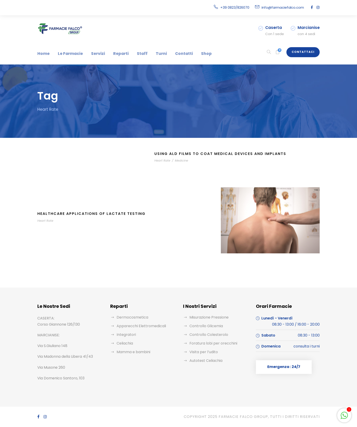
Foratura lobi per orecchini (210, 343)
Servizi (93, 53)
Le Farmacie (67, 53)
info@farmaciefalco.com (285, 7)
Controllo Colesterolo (206, 335)
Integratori (125, 335)
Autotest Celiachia (204, 361)
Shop (191, 53)
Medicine (178, 160)
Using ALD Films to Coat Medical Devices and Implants (222, 154)
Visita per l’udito (202, 352)
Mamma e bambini (132, 352)
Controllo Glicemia (204, 326)
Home (42, 53)
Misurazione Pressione (207, 317)
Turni (151, 53)
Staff (133, 53)
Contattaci (304, 52)
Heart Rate (161, 160)
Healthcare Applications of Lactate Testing (93, 214)
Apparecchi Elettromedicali (138, 326)
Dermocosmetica (130, 317)
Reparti (114, 53)
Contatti (171, 53)
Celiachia (124, 343)
